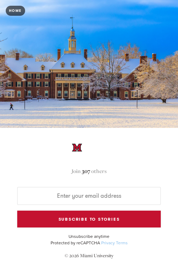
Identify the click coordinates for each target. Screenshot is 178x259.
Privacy (108, 243)
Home (15, 10)
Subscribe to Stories (89, 219)
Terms (122, 243)
